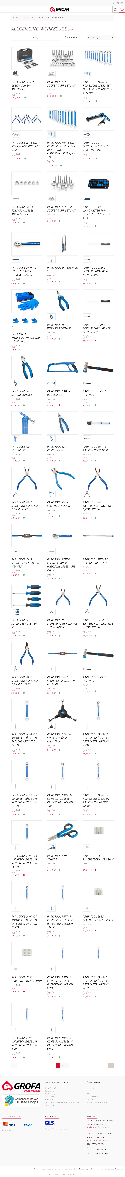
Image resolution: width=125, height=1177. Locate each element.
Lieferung (49, 1096)
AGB (89, 1094)
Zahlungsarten (9, 1130)
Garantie (49, 1099)
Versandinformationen (56, 1129)
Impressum (92, 1099)
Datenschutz (93, 1096)
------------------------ (97, 1091)
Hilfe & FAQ (51, 1088)
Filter (36, 38)
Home (16, 18)
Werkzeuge (29, 18)
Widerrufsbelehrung (97, 1102)
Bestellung (50, 1094)
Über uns (91, 1088)
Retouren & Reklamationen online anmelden (62, 1103)
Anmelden (118, 3)
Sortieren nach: (72, 37)
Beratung (49, 1091)
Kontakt (71, 1174)
